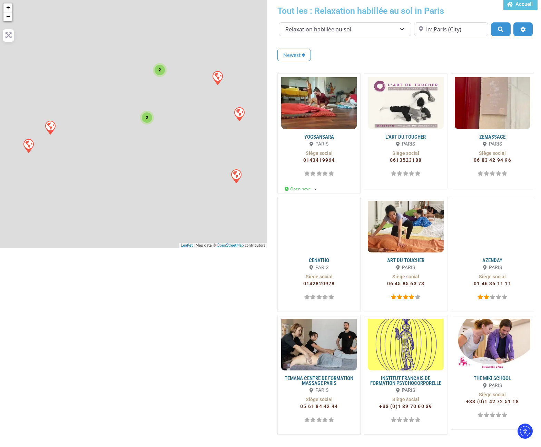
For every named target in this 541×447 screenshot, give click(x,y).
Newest (294, 55)
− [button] (8, 17)
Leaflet (187, 245)
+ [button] (8, 8)
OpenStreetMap (230, 245)
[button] (319, 153)
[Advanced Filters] (523, 29)
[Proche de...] (451, 29)
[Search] (500, 29)
